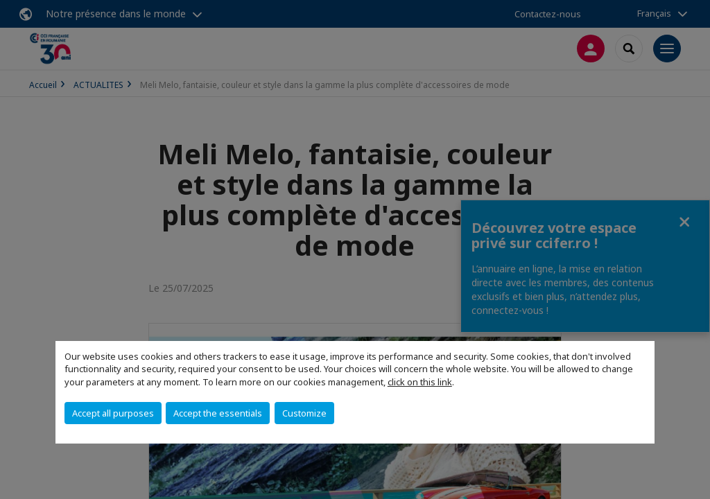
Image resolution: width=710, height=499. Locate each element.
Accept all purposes (113, 413)
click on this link (420, 382)
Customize (304, 413)
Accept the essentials (217, 413)
